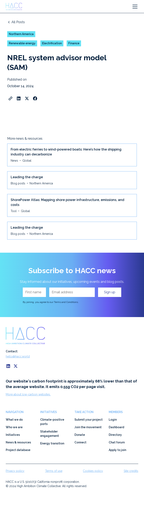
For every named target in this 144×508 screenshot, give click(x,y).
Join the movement (88, 427)
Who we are (14, 427)
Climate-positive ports (52, 422)
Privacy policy (15, 471)
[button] (134, 6)
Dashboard (116, 427)
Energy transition (52, 443)
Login (113, 419)
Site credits (131, 471)
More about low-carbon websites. (28, 394)
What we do (14, 419)
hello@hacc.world (18, 356)
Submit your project (88, 419)
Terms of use (53, 471)
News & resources (18, 442)
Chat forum (117, 442)
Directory (115, 434)
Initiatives (13, 434)
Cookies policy (93, 471)
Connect (80, 442)
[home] (16, 6)
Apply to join (117, 450)
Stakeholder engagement (49, 433)
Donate (79, 434)
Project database (18, 450)
